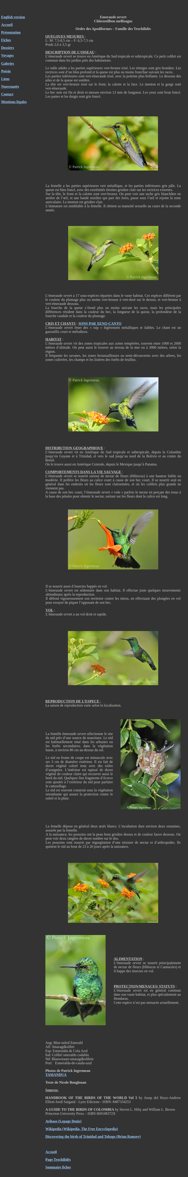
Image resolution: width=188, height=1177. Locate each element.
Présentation (11, 32)
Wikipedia (53, 1129)
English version (13, 17)
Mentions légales (14, 102)
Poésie (6, 71)
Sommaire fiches (58, 1167)
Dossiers (7, 48)
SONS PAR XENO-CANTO (99, 323)
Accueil (51, 1152)
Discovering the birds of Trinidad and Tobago (80, 1136)
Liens (5, 79)
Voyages (7, 55)
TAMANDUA (56, 1075)
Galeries (7, 63)
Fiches (6, 40)
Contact (7, 94)
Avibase (51, 1121)
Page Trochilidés (58, 1159)
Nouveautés (10, 86)
